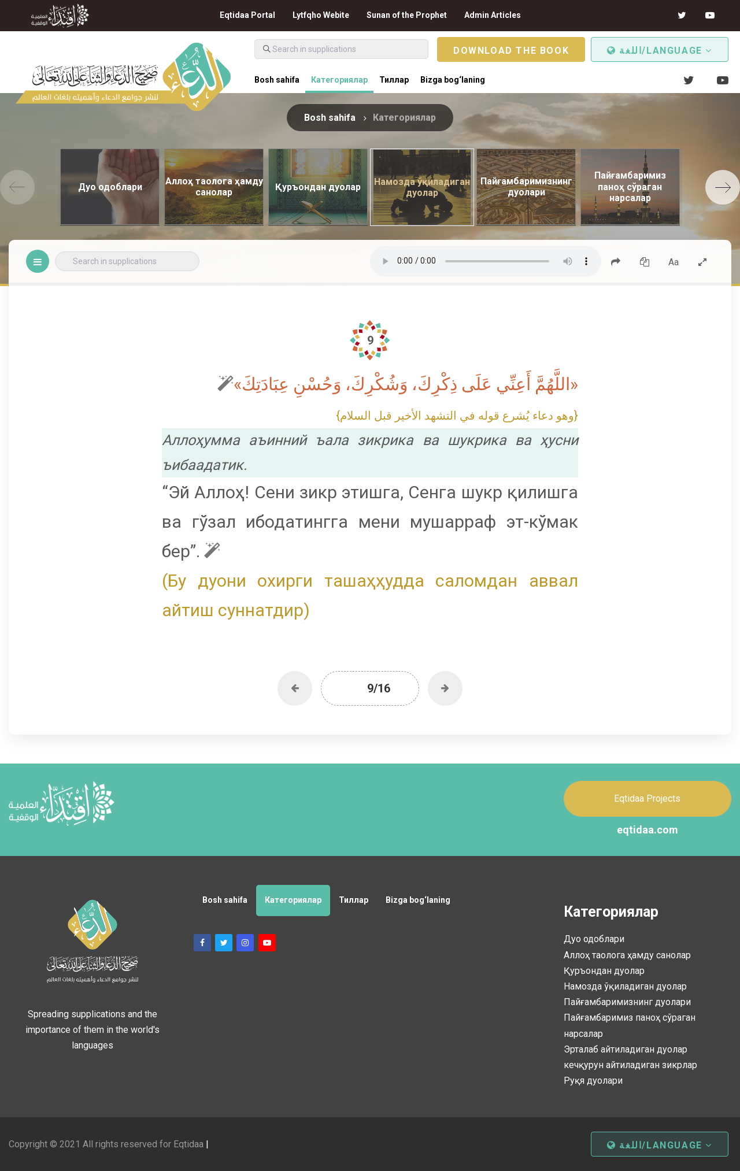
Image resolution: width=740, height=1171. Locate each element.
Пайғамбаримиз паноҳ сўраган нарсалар (629, 1025)
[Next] (722, 187)
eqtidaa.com (647, 830)
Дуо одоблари (594, 938)
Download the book (511, 50)
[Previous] (17, 187)
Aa (673, 262)
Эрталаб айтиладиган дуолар (625, 1049)
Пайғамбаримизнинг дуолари (627, 1001)
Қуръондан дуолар (604, 970)
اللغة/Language (659, 50)
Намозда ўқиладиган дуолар (625, 986)
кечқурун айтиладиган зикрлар (630, 1064)
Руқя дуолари (593, 1080)
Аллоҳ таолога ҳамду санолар (627, 955)
